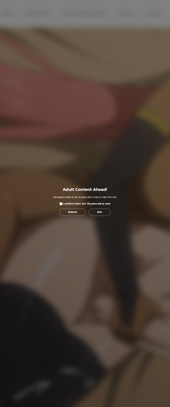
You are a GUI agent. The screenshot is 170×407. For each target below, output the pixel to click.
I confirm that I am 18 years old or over (86, 204)
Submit (72, 212)
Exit (99, 212)
